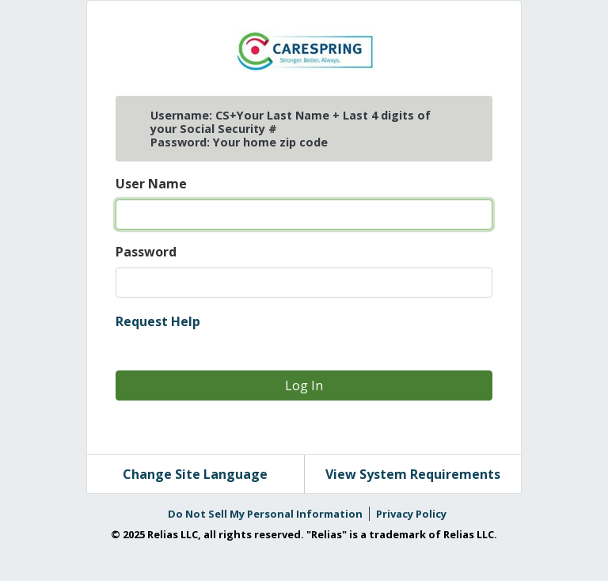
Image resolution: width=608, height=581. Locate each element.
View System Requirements (412, 474)
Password (146, 251)
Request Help (158, 321)
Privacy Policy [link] (411, 514)
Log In (304, 385)
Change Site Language (195, 474)
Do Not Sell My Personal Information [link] (265, 514)
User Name (151, 183)
